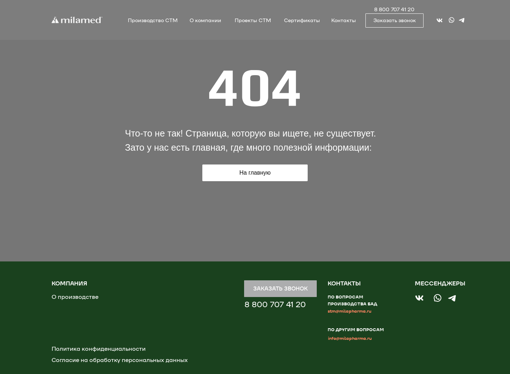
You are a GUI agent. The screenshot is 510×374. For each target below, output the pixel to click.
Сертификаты (302, 20)
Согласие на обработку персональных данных (120, 360)
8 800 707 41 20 (394, 9)
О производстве (75, 297)
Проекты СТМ (253, 20)
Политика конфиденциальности (99, 349)
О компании (205, 20)
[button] (394, 20)
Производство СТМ (153, 20)
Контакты (343, 20)
